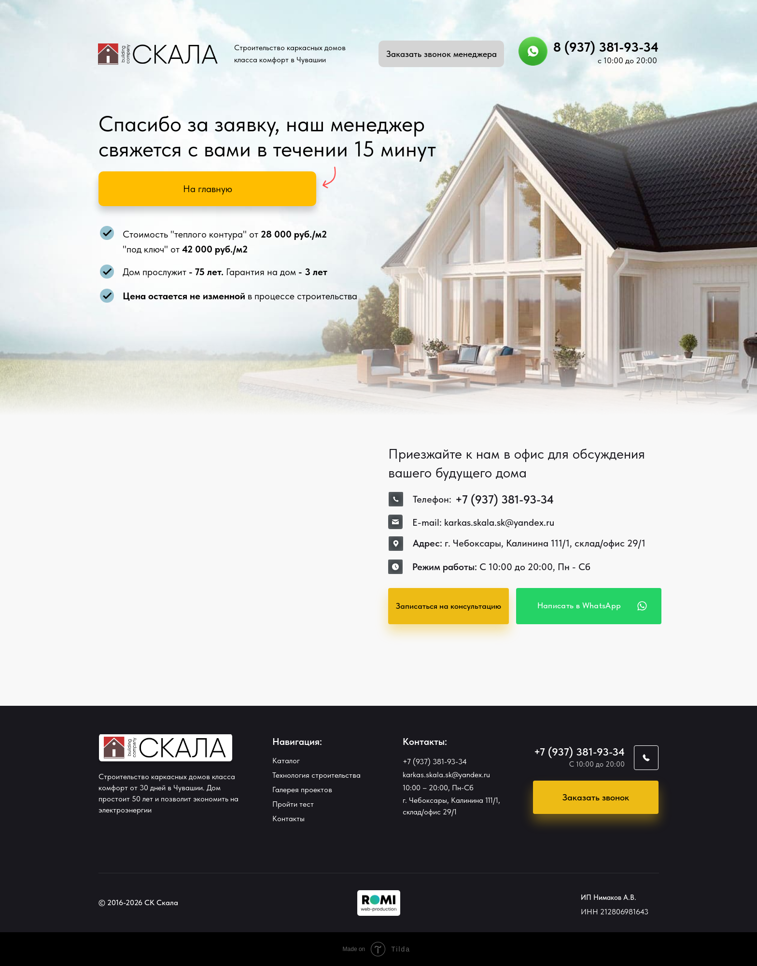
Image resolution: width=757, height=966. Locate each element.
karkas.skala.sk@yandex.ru (446, 774)
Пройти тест (293, 804)
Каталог (286, 760)
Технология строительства (316, 775)
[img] (378, 903)
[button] (441, 54)
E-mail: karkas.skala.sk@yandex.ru (483, 522)
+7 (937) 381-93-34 (435, 761)
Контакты (288, 818)
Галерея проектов (302, 789)
